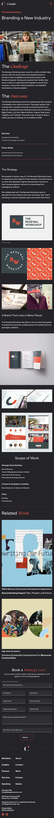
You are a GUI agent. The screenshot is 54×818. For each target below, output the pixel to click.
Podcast (5, 771)
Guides (18, 784)
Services (6, 778)
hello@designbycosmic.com (12, 792)
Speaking (6, 784)
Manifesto (6, 758)
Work (18, 771)
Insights (5, 765)
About (18, 758)
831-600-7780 (7, 790)
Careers (19, 778)
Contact (19, 765)
